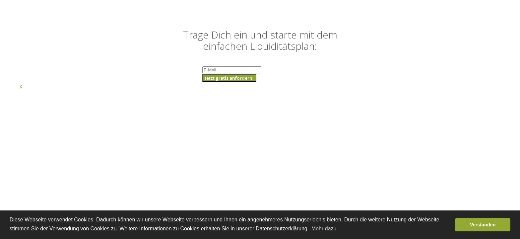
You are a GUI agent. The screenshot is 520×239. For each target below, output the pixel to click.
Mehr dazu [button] (324, 228)
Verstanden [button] (483, 224)
